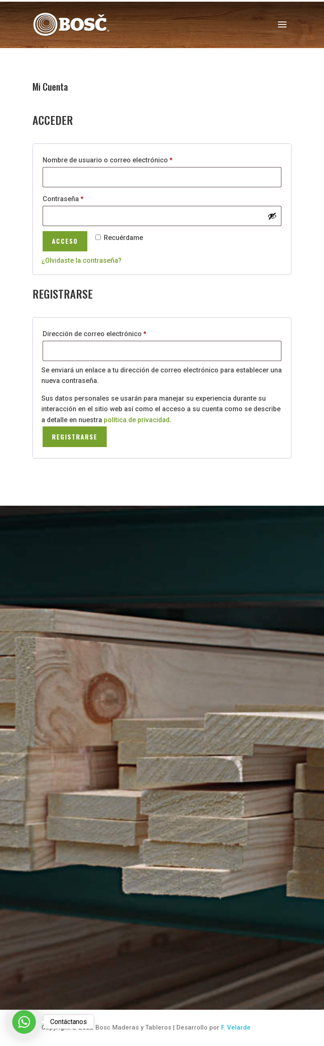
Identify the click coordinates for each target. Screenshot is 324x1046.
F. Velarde (236, 1027)
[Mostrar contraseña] (272, 216)
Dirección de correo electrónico (112, 332)
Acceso (65, 240)
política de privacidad (137, 420)
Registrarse (74, 436)
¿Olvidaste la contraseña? (81, 260)
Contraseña (80, 197)
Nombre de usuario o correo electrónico (125, 159)
